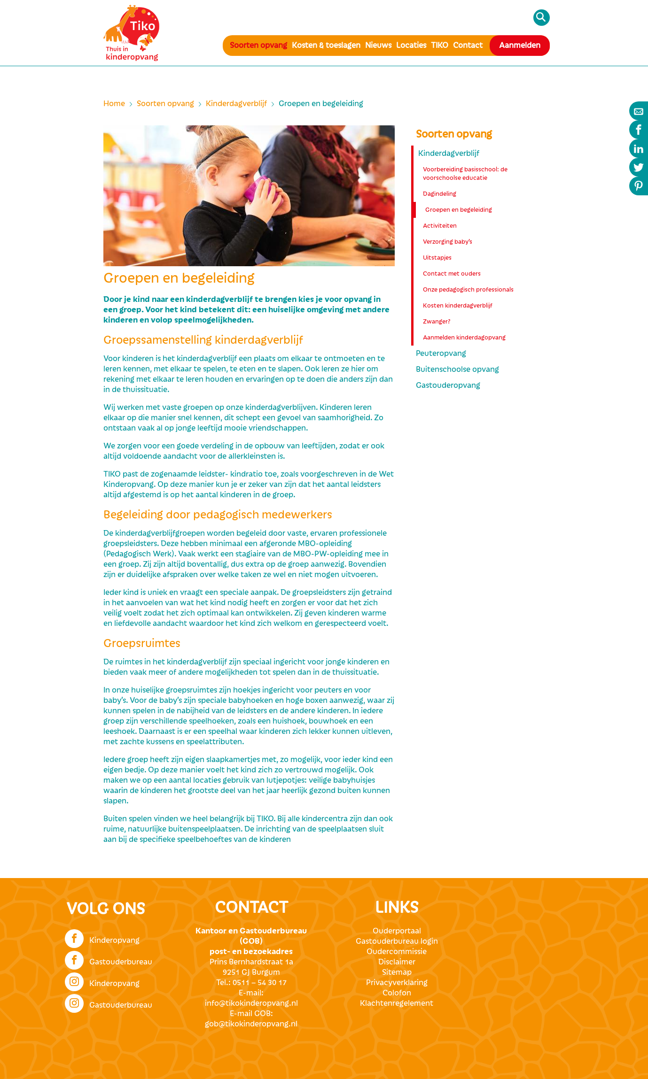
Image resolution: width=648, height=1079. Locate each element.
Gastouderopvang (448, 385)
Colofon (397, 993)
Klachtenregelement (396, 1003)
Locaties (411, 45)
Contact (468, 45)
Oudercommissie (397, 952)
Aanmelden (519, 45)
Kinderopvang (102, 937)
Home (114, 104)
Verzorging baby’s (447, 242)
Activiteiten (440, 226)
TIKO (439, 45)
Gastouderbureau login (397, 941)
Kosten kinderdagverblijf (457, 305)
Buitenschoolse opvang (457, 369)
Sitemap (397, 972)
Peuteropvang (441, 353)
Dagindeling (439, 194)
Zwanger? (437, 321)
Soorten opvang (258, 45)
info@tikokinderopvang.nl (251, 1003)
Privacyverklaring (397, 983)
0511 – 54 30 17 (260, 983)
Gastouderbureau (108, 959)
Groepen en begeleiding (458, 210)
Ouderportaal (397, 931)
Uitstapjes (437, 257)
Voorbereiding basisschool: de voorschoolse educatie (465, 173)
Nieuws (378, 45)
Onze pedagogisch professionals (468, 289)
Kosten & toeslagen (326, 45)
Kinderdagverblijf (236, 104)
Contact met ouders (452, 273)
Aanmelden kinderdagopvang (464, 337)
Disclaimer (396, 962)
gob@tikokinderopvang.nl (251, 1024)
